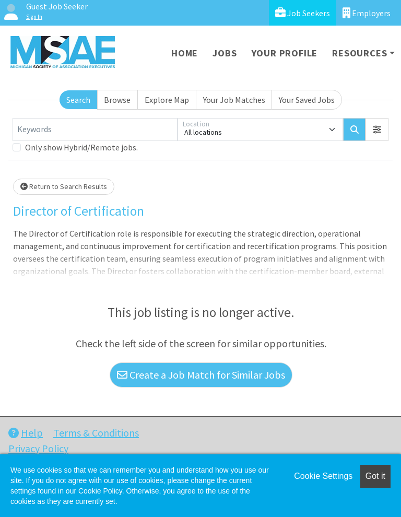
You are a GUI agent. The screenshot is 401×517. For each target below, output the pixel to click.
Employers (367, 12)
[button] (376, 129)
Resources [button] (359, 53)
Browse (117, 100)
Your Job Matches (234, 100)
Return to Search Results (63, 186)
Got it (375, 476)
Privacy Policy (38, 448)
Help (25, 432)
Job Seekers (302, 12)
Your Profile (285, 53)
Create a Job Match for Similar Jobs (201, 374)
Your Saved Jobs (307, 100)
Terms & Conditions (96, 432)
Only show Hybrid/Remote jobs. (81, 147)
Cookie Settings (323, 476)
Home (184, 53)
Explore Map (167, 100)
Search (78, 100)
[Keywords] (95, 129)
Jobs (225, 53)
